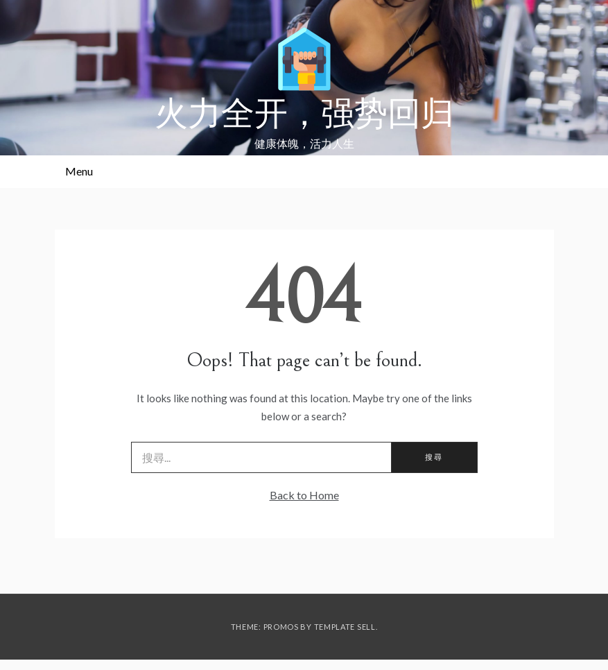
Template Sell (345, 626)
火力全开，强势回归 (304, 115)
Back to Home (304, 494)
